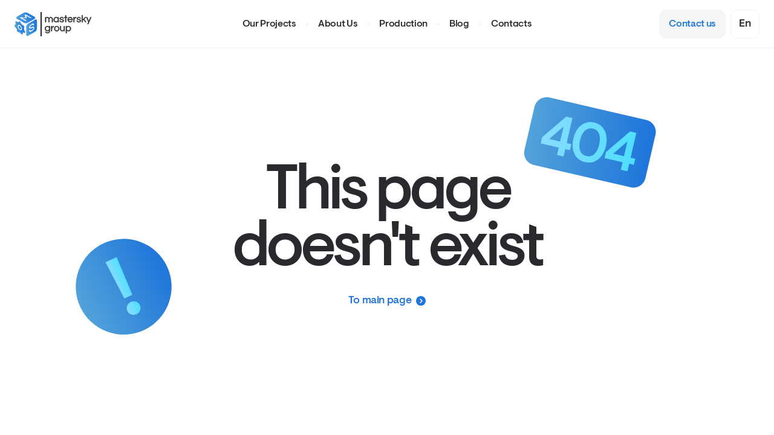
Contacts (511, 24)
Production (403, 24)
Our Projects (269, 24)
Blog (459, 24)
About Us (337, 24)
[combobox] (744, 24)
